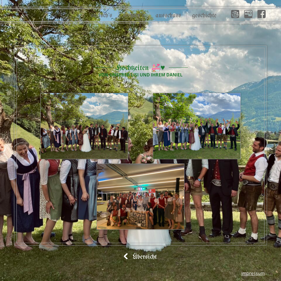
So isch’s (101, 15)
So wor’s (134, 15)
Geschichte (204, 15)
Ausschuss (168, 15)
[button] (235, 14)
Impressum (253, 273)
